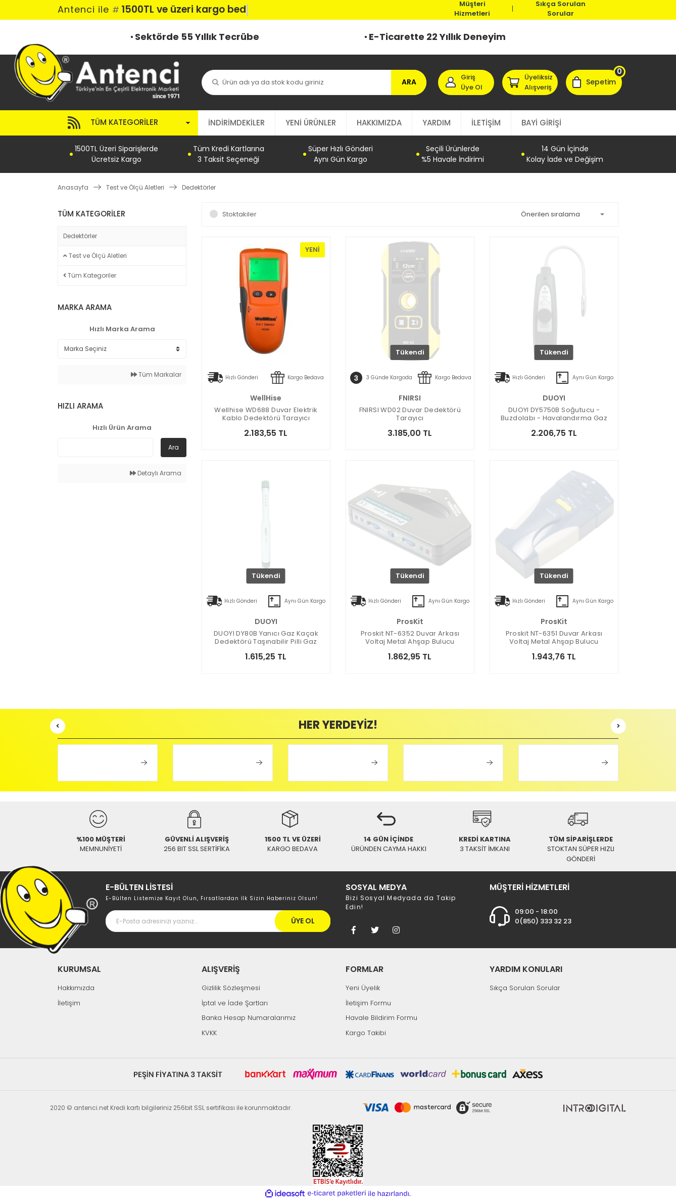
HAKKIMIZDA (379, 122)
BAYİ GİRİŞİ (541, 122)
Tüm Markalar (156, 374)
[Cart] (594, 82)
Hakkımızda (76, 988)
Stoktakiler (239, 214)
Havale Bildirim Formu (381, 1017)
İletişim (69, 1003)
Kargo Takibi (366, 1033)
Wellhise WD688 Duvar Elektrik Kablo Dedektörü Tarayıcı (265, 414)
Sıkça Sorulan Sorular (561, 9)
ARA (409, 82)
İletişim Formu (368, 1003)
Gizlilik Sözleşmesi (231, 988)
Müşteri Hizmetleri (472, 9)
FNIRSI (410, 398)
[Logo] (102, 72)
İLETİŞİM (486, 122)
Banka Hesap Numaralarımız (249, 1017)
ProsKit (410, 621)
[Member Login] (466, 82)
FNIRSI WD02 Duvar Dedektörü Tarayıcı (410, 414)
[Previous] (57, 726)
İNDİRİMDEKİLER (236, 122)
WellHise (265, 398)
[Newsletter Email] (218, 921)
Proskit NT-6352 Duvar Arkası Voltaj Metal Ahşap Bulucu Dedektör (410, 638)
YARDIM (436, 122)
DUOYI (554, 398)
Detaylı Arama (155, 473)
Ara (173, 447)
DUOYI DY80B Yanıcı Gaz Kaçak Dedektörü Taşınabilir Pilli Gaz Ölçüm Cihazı (266, 638)
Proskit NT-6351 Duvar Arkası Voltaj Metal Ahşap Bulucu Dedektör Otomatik (554, 638)
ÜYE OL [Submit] (303, 921)
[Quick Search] (105, 447)
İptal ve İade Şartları (235, 1003)
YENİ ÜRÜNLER (310, 122)
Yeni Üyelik (363, 988)
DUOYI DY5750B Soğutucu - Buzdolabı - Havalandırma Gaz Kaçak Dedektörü (554, 414)
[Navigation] (128, 123)
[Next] (618, 726)
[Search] (314, 82)
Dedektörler (199, 187)
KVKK (209, 1033)
